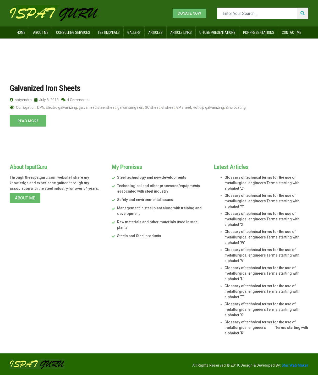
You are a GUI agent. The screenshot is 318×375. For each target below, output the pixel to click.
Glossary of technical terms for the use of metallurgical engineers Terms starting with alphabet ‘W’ (261, 237)
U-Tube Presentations (217, 32)
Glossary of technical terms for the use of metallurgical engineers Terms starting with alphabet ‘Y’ (261, 201)
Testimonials (109, 32)
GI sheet (168, 107)
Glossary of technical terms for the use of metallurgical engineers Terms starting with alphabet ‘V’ (261, 255)
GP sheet (183, 107)
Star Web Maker (294, 365)
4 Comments (75, 100)
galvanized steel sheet (97, 107)
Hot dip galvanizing (208, 107)
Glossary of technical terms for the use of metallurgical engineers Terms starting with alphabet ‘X (261, 219)
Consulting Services (73, 32)
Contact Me (291, 32)
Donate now (189, 13)
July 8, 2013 (46, 100)
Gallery (134, 32)
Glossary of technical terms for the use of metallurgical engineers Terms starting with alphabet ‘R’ (266, 327)
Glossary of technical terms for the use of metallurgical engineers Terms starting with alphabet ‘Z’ (261, 183)
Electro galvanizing (61, 107)
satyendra (21, 100)
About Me (40, 32)
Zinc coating (236, 107)
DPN (40, 107)
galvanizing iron (130, 107)
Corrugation (26, 107)
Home (21, 32)
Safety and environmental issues (145, 200)
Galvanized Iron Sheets (45, 88)
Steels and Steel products (139, 236)
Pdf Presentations (258, 32)
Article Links (181, 32)
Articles (155, 32)
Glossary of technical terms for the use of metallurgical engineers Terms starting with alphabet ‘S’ (261, 309)
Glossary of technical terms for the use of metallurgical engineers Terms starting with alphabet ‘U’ (261, 273)
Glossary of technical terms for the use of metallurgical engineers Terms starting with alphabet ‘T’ (261, 291)
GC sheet (152, 107)
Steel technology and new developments (151, 177)
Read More (28, 120)
